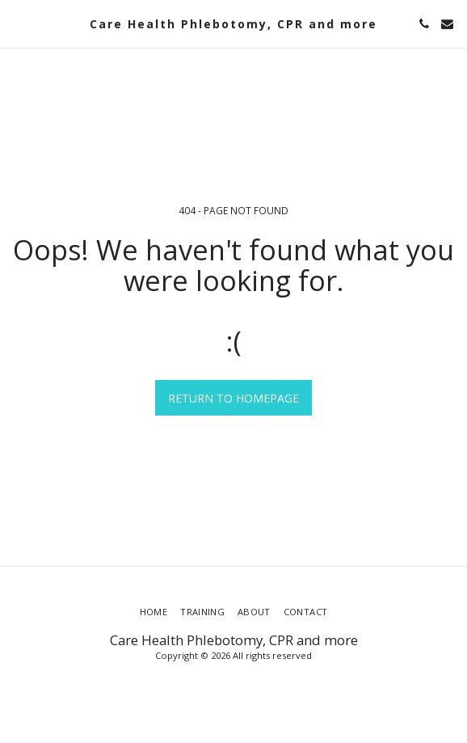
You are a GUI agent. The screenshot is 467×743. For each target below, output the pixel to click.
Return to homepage (233, 398)
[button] (18, 23)
